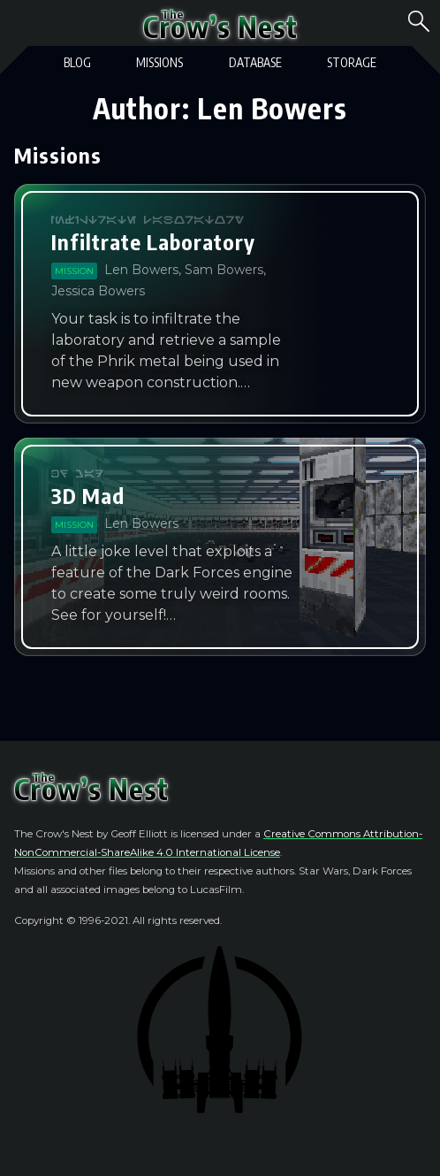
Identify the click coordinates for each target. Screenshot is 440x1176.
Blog (77, 62)
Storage (351, 62)
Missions (159, 62)
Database (255, 62)
